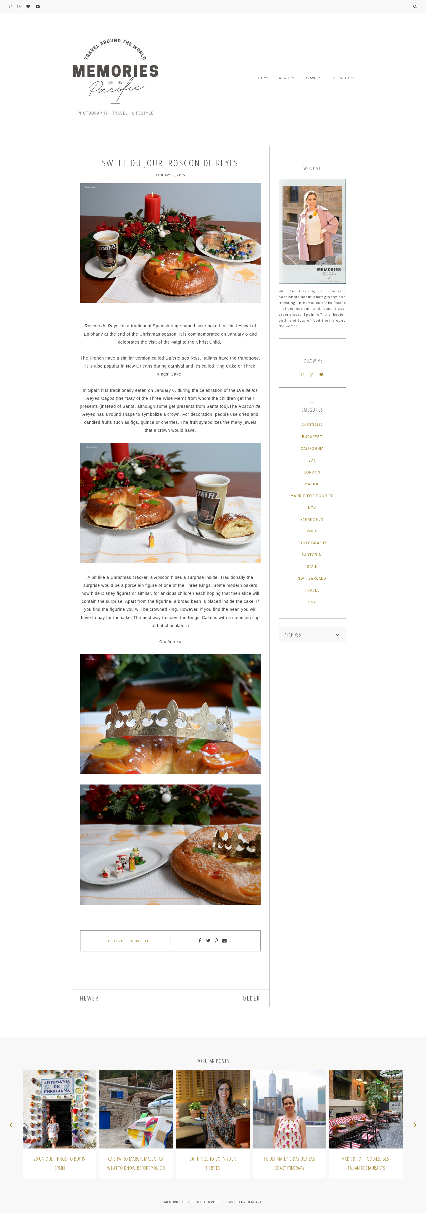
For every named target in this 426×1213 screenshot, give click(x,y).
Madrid (312, 484)
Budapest (312, 436)
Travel (312, 590)
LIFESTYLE (342, 78)
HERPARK (254, 1202)
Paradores (312, 519)
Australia (312, 425)
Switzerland (312, 578)
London (312, 472)
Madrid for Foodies (312, 496)
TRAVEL (312, 78)
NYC (312, 507)
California (312, 448)
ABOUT (285, 78)
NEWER (89, 998)
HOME (263, 78)
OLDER (252, 998)
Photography (312, 543)
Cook (135, 941)
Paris (312, 531)
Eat (146, 941)
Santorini (312, 554)
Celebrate (117, 941)
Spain (312, 566)
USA (312, 602)
